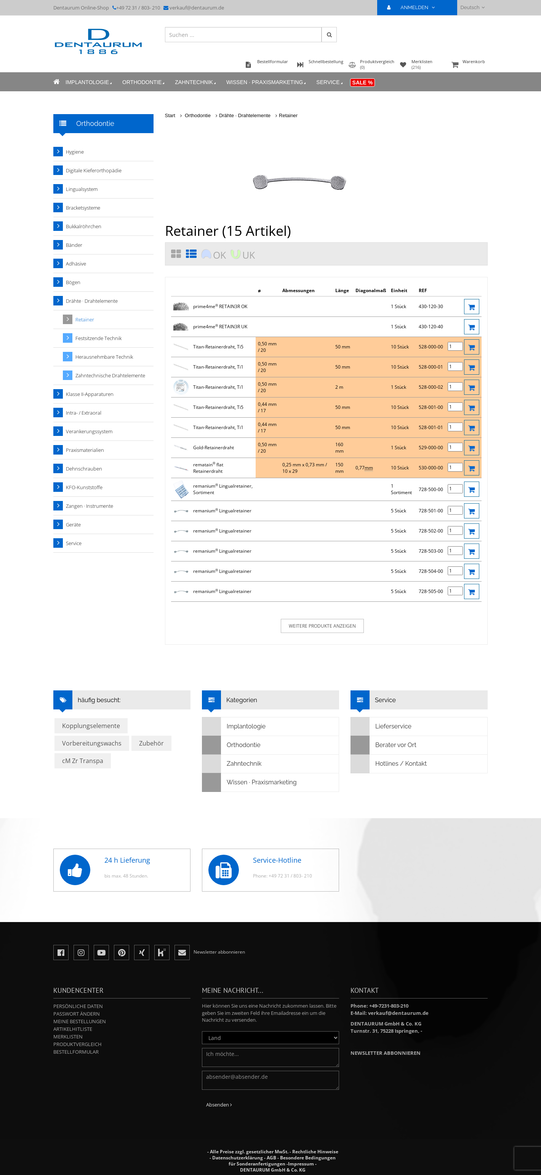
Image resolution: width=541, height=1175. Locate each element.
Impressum (301, 1164)
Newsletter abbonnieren (386, 1052)
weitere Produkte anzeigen (322, 626)
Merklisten (68, 1036)
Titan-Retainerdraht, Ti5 (218, 346)
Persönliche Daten (78, 1006)
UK (248, 254)
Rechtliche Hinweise (315, 1151)
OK (219, 254)
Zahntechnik (196, 82)
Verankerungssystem (89, 431)
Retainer (288, 115)
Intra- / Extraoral (83, 412)
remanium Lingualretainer (222, 510)
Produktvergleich (77, 1044)
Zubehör (151, 743)
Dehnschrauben (84, 468)
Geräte (73, 524)
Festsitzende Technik (98, 338)
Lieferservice (381, 726)
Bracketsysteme (83, 207)
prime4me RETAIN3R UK (220, 326)
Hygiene (75, 151)
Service (330, 82)
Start (170, 115)
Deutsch (473, 7)
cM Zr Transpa (82, 761)
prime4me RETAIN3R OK (220, 306)
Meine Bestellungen (79, 1021)
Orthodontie (144, 82)
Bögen (73, 282)
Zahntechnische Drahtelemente (110, 375)
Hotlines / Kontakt (389, 764)
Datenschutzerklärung (237, 1157)
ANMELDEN (414, 7)
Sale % (362, 82)
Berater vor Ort (383, 745)
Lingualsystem (82, 189)
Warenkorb (468, 65)
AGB (271, 1157)
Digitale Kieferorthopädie (94, 170)
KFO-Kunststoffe (84, 487)
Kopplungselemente (91, 726)
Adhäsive (76, 263)
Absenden (219, 1104)
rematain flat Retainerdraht (208, 467)
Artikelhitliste (72, 1029)
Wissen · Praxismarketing (266, 82)
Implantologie (89, 82)
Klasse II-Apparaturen (90, 394)
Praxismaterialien (85, 450)
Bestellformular (76, 1051)
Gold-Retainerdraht (213, 447)
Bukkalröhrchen (83, 226)
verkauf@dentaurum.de (197, 7)
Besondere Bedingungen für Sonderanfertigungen (282, 1160)
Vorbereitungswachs (92, 743)
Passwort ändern (76, 1013)
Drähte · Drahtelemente (244, 115)
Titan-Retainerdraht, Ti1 (218, 367)
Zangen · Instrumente (89, 505)
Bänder (74, 245)
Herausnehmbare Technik (104, 356)
